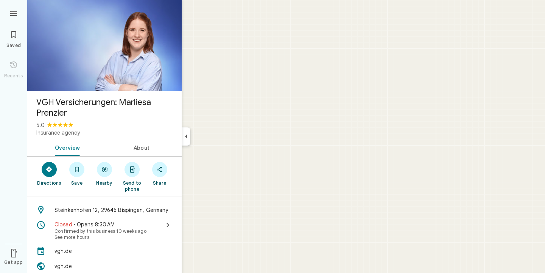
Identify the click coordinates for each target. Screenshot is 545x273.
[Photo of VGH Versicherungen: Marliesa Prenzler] (104, 45)
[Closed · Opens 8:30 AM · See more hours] (104, 230)
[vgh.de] (104, 251)
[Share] (159, 173)
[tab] (66, 147)
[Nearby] (104, 173)
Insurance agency (58, 132)
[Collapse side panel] (186, 136)
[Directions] (49, 173)
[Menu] (13, 13)
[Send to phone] (132, 176)
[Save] (77, 173)
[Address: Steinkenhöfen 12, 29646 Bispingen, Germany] (104, 210)
